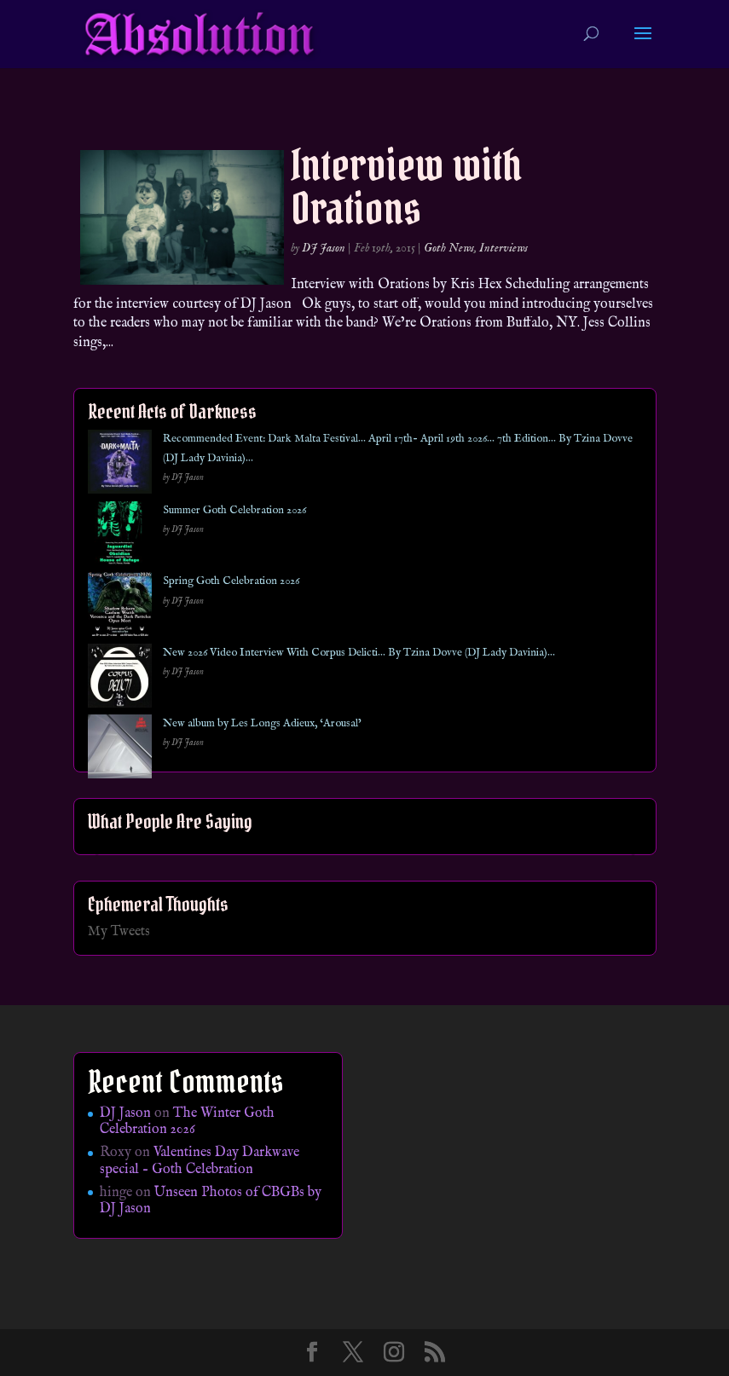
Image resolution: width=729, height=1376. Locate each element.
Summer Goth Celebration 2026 (234, 510)
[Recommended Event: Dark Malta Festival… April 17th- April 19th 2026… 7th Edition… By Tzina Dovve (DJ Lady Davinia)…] (120, 465)
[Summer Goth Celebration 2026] (120, 536)
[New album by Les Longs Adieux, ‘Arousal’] (120, 749)
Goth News (449, 248)
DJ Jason (323, 248)
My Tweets (119, 931)
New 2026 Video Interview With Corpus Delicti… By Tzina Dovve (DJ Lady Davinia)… (359, 652)
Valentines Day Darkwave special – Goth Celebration (199, 1160)
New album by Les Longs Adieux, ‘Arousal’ (262, 723)
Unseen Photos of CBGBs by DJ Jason (210, 1200)
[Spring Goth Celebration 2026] (120, 607)
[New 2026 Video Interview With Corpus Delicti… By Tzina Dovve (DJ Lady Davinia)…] (120, 679)
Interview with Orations (406, 186)
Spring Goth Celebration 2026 (231, 581)
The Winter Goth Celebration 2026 (187, 1121)
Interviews (503, 248)
